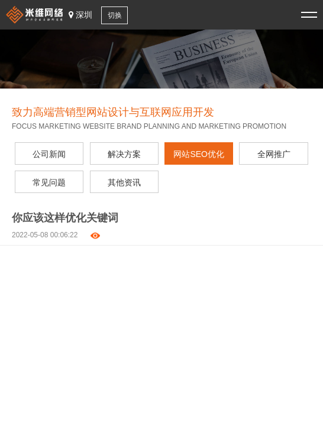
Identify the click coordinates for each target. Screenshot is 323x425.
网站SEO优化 (198, 154)
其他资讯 (124, 182)
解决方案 (124, 154)
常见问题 (49, 182)
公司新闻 (49, 154)
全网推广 (273, 154)
